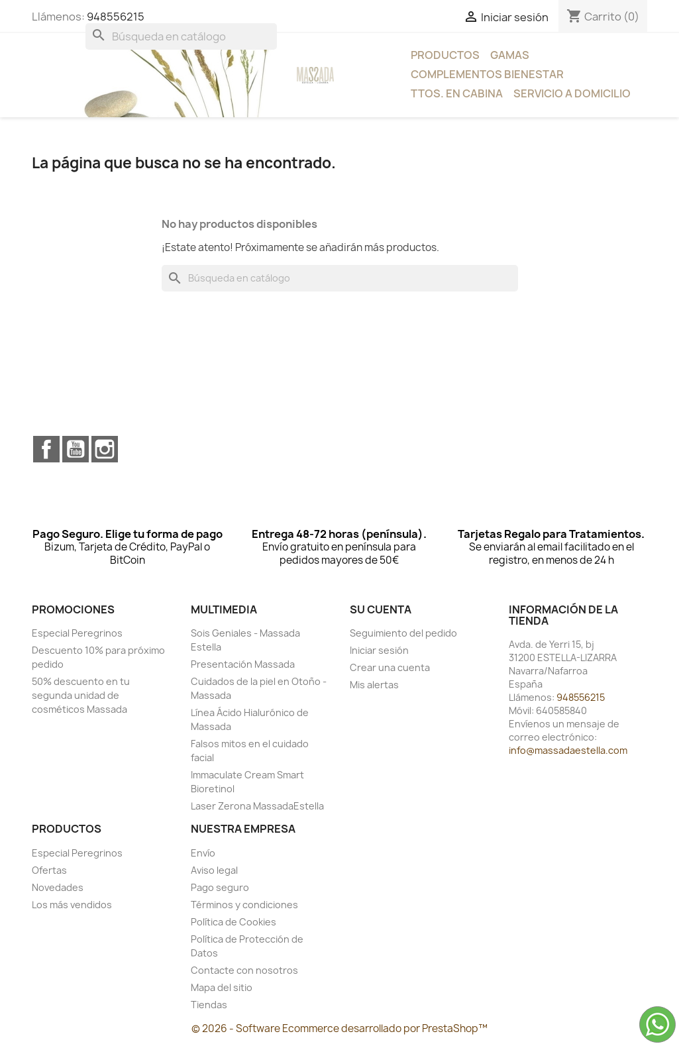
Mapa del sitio (221, 987)
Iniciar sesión (379, 650)
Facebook (46, 449)
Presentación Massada (243, 664)
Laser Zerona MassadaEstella (257, 806)
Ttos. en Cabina (457, 93)
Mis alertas (374, 684)
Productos (445, 55)
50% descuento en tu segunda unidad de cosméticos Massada (81, 695)
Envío (203, 853)
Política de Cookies (233, 921)
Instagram (104, 449)
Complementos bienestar (487, 74)
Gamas (509, 55)
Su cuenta (380, 609)
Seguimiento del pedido (403, 633)
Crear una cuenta (390, 667)
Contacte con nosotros (244, 970)
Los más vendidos (72, 904)
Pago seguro (220, 887)
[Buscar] (181, 36)
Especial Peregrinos (77, 633)
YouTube (75, 449)
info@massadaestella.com (568, 750)
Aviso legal (214, 870)
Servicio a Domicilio (572, 93)
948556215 (115, 16)
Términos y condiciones (244, 904)
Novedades (57, 887)
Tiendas (209, 1004)
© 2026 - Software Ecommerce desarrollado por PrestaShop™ (339, 1028)
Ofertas (49, 870)
